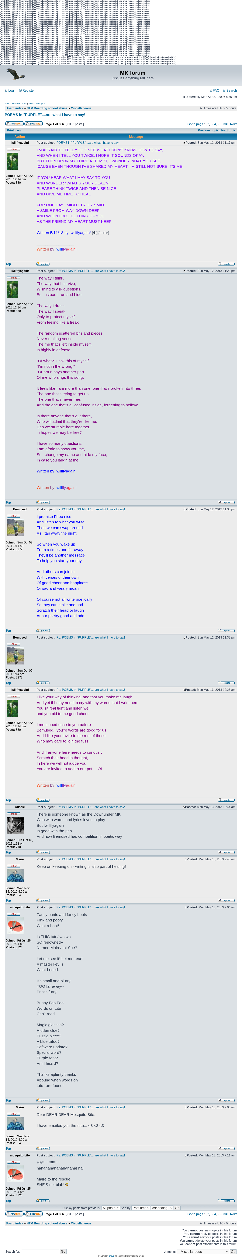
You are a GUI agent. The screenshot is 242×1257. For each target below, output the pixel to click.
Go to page (195, 124)
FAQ (215, 90)
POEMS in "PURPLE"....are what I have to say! (45, 115)
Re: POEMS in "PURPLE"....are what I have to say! (90, 270)
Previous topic (208, 130)
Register (27, 90)
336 (226, 124)
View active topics (36, 103)
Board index (14, 108)
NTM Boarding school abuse (46, 108)
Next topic (228, 130)
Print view (14, 130)
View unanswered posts (16, 103)
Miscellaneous (81, 108)
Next (233, 124)
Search (230, 90)
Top (8, 264)
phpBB (111, 1256)
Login (10, 90)
